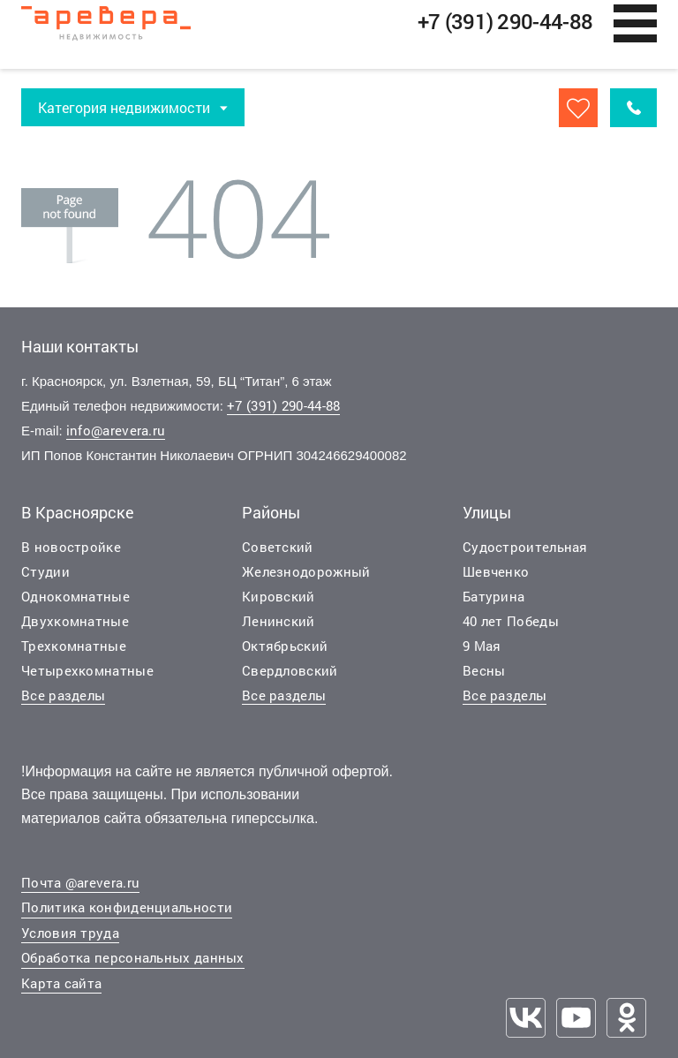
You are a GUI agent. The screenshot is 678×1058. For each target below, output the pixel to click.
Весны (484, 670)
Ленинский (278, 621)
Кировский (278, 596)
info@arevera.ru (116, 431)
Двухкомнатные (75, 621)
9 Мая (482, 645)
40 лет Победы (511, 621)
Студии (45, 571)
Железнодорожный (306, 571)
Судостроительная (525, 546)
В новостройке (71, 546)
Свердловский (290, 670)
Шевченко (496, 571)
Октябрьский (285, 645)
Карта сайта (61, 984)
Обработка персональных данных (133, 958)
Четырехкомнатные (87, 670)
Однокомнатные (75, 596)
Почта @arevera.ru (80, 883)
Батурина (493, 596)
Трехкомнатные (73, 645)
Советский (277, 546)
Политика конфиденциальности (126, 908)
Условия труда (70, 933)
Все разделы (63, 695)
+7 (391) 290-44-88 (283, 406)
